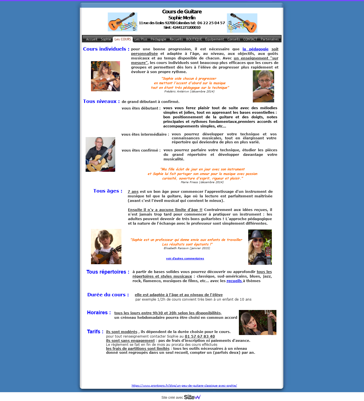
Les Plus (141, 39)
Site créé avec (183, 398)
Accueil (92, 39)
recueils (234, 281)
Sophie (106, 39)
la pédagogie (255, 49)
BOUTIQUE (194, 39)
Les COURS (123, 39)
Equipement (214, 39)
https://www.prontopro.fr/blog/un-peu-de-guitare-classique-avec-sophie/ (184, 369)
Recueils (176, 39)
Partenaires (270, 39)
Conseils (234, 39)
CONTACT (250, 39)
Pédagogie (158, 39)
